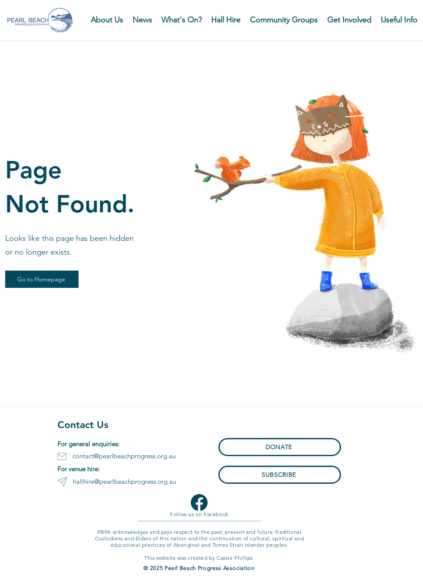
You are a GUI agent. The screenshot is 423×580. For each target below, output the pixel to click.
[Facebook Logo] (199, 502)
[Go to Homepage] (42, 279)
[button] (181, 20)
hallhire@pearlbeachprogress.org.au (124, 481)
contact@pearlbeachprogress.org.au (124, 456)
